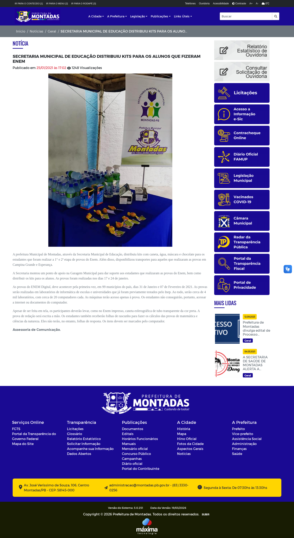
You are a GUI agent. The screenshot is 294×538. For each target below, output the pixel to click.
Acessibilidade (221, 3)
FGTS (16, 429)
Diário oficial (132, 463)
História (183, 429)
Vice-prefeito (242, 434)
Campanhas (132, 459)
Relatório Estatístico (84, 439)
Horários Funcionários (140, 439)
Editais (128, 434)
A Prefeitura (115, 16)
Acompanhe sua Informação (90, 449)
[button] (275, 16)
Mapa (181, 434)
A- (257, 3)
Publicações (159, 16)
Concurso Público (136, 454)
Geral (52, 31)
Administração (244, 444)
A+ (251, 3)
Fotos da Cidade (190, 444)
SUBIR (205, 514)
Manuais (129, 444)
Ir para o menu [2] (57, 3)
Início (20, 31)
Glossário (74, 434)
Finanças (239, 449)
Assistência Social (247, 439)
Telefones (190, 3)
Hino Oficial (187, 439)
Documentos (132, 429)
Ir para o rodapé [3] (83, 3)
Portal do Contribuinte (140, 468)
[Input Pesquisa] (246, 16)
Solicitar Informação (83, 444)
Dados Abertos (79, 454)
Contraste (239, 3)
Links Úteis (182, 16)
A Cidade (95, 16)
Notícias (36, 31)
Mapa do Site (23, 444)
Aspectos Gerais (190, 449)
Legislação (137, 16)
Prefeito (238, 429)
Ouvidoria (204, 3)
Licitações (75, 429)
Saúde (237, 454)
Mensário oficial (135, 449)
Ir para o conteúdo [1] (29, 3)
